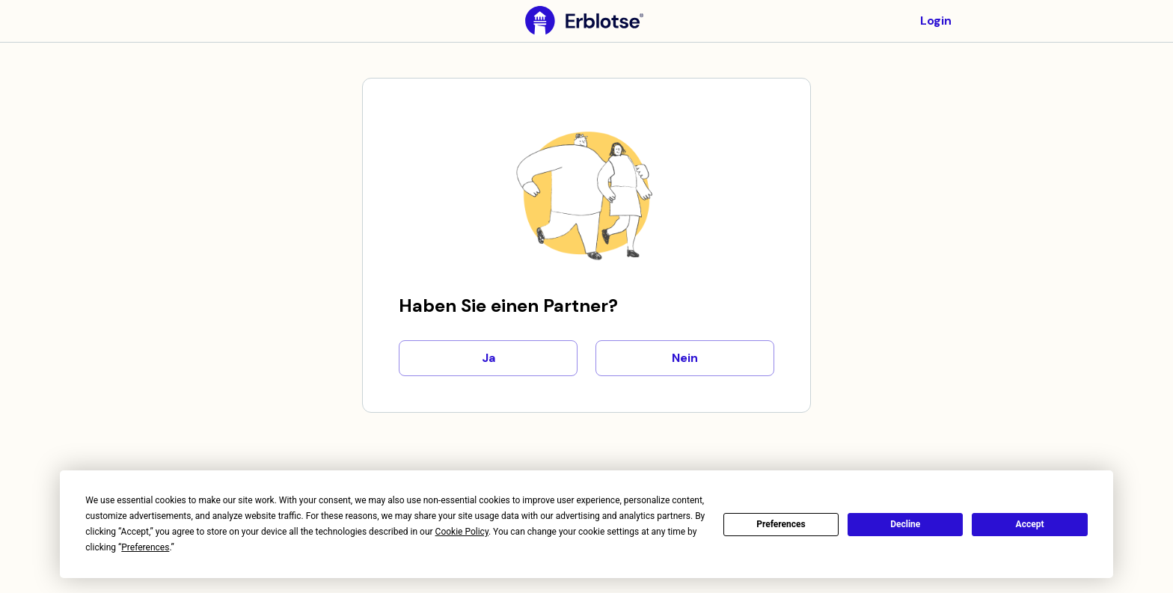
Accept (1030, 524)
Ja (488, 358)
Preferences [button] (145, 547)
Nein (685, 358)
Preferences (781, 524)
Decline (905, 524)
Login (936, 20)
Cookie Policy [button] (462, 531)
